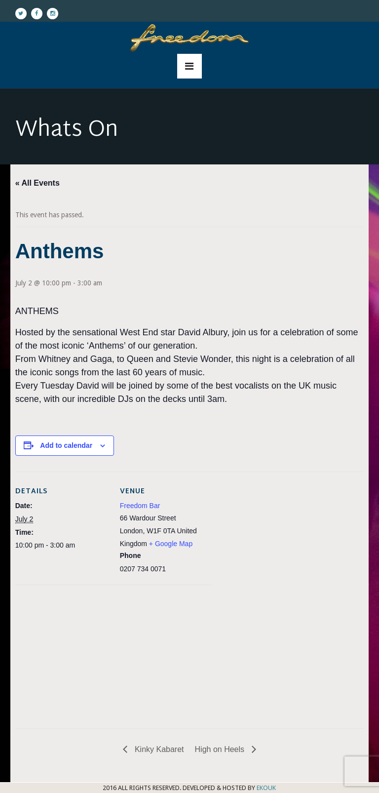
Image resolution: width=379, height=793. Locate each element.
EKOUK (266, 788)
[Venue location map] (67, 653)
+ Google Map (170, 544)
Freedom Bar (140, 506)
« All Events (37, 183)
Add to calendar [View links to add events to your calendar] (66, 445)
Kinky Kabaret (158, 749)
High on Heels (221, 749)
